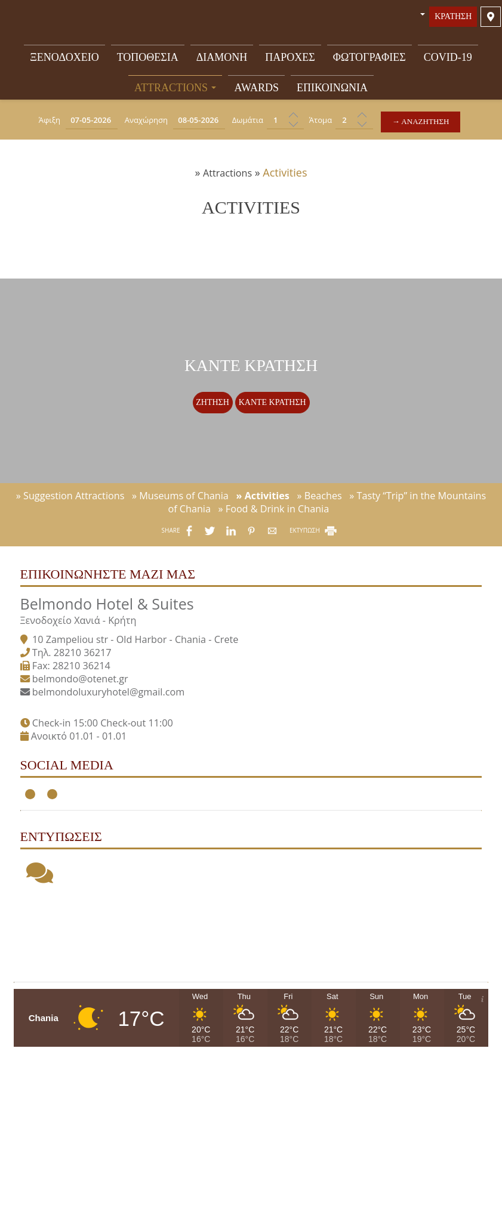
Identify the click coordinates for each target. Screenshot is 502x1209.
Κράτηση (451, 21)
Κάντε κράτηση (275, 433)
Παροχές (290, 59)
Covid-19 (448, 59)
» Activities (262, 546)
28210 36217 (92, 721)
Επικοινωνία (332, 91)
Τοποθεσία (147, 59)
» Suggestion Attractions (70, 546)
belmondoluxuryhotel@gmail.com (118, 760)
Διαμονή (222, 59)
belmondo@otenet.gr (90, 747)
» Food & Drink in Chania (273, 559)
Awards (256, 91)
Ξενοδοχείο (64, 59)
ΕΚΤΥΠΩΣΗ (314, 581)
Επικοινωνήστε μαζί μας (117, 634)
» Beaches (319, 546)
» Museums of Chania (180, 546)
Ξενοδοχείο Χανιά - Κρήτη (88, 688)
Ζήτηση (210, 433)
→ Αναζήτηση (429, 125)
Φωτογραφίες (369, 59)
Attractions (175, 91)
